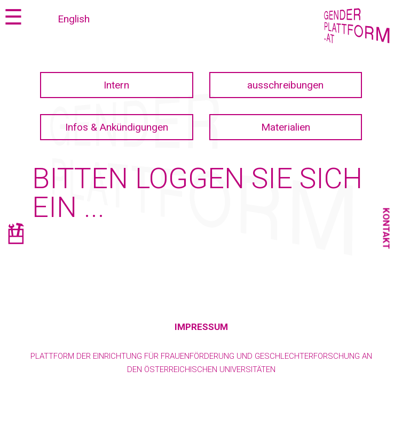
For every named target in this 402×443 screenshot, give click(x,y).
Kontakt (386, 228)
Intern (116, 85)
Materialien (285, 127)
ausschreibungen (285, 85)
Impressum (201, 326)
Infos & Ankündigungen (116, 127)
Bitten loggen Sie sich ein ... (197, 193)
